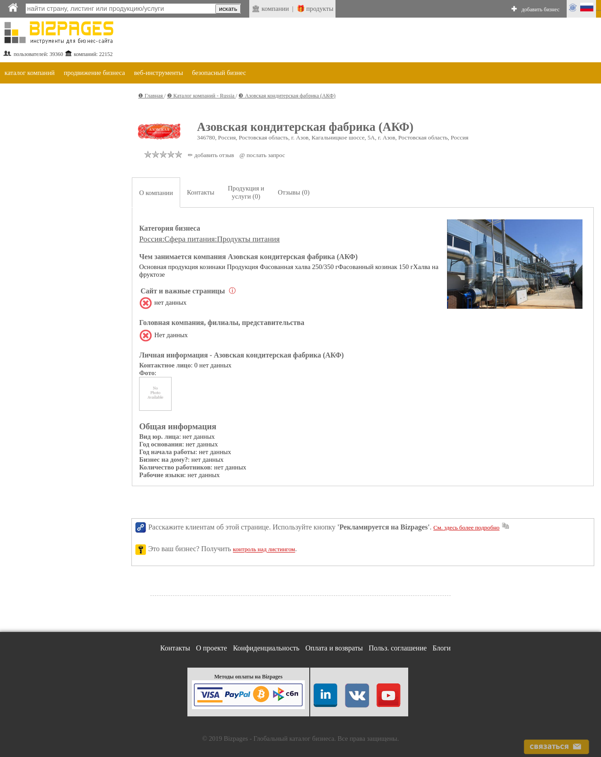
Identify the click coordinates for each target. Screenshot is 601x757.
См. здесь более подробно (466, 527)
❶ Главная (151, 96)
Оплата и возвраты (334, 648)
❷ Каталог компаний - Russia (201, 96)
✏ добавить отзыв (211, 155)
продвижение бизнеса (94, 72)
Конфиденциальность (266, 648)
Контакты (200, 192)
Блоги (442, 648)
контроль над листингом (264, 549)
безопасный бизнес (219, 72)
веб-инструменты (158, 72)
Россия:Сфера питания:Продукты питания (209, 239)
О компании (156, 192)
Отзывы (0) (293, 192)
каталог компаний (30, 72)
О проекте (211, 648)
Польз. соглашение (398, 648)
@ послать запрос (262, 155)
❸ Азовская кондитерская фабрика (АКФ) (286, 96)
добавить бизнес (540, 9)
